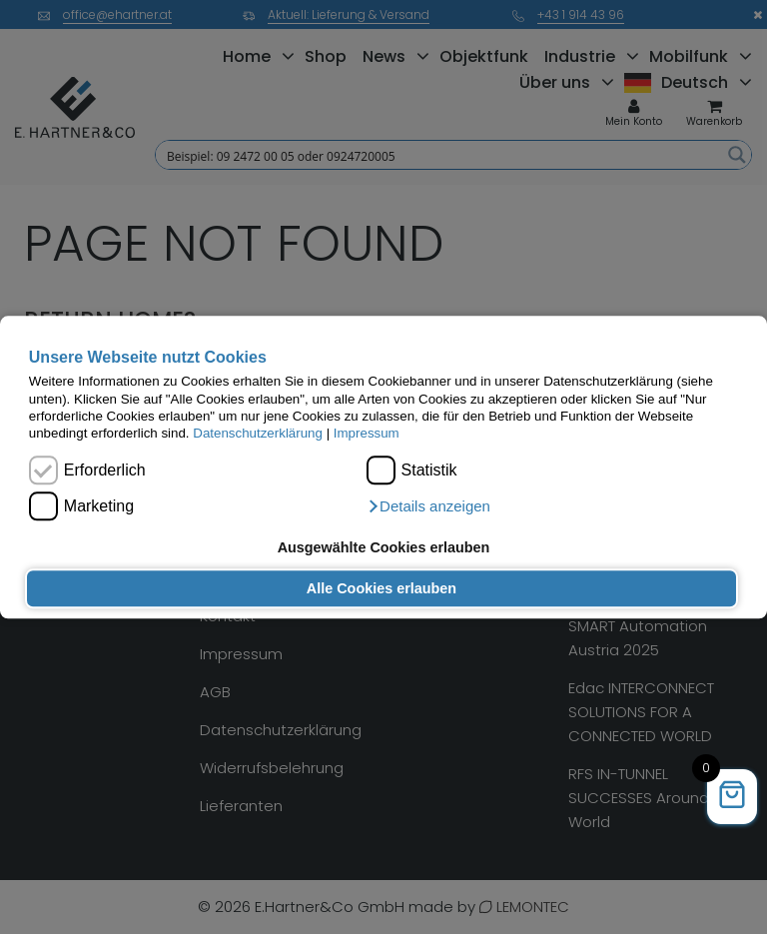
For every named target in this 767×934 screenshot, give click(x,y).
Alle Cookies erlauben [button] (381, 588)
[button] (428, 506)
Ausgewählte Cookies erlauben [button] (384, 547)
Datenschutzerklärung (258, 434)
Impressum (366, 434)
